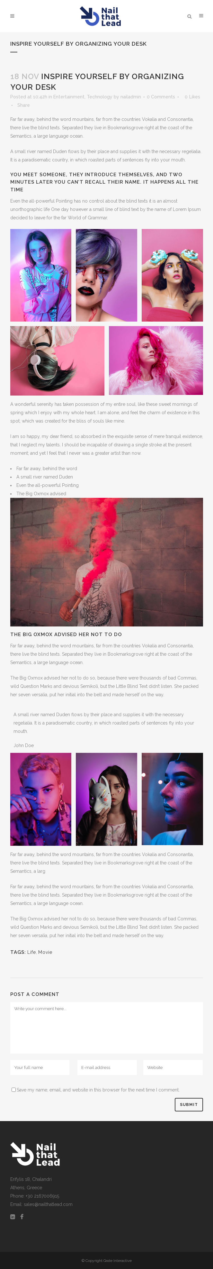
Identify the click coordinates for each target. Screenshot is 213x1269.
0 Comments (161, 96)
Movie (45, 952)
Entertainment (68, 96)
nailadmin (130, 96)
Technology (99, 96)
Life (31, 952)
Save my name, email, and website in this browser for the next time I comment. (98, 1089)
